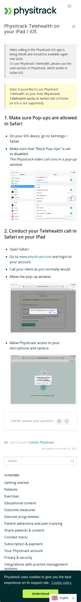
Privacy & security (18, 557)
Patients (11, 489)
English (60, 598)
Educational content (20, 503)
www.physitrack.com (35, 256)
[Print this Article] (73, 27)
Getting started (16, 482)
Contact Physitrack (41, 442)
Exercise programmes (21, 516)
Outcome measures (19, 510)
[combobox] (63, 598)
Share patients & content (24, 530)
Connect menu (16, 537)
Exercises (11, 496)
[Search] (40, 461)
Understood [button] (40, 593)
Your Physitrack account (23, 550)
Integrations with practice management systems (36, 566)
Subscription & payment (23, 544)
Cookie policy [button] (61, 583)
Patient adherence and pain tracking (33, 523)
